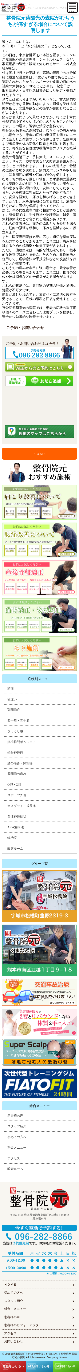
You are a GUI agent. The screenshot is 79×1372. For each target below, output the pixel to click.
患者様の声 (15, 1115)
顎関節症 (13, 710)
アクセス (13, 1158)
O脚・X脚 (14, 784)
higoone (63, 1357)
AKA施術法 (15, 827)
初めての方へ (16, 1137)
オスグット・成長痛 (21, 806)
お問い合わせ (13, 1341)
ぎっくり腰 (15, 731)
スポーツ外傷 (16, 795)
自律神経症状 (16, 816)
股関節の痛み (16, 774)
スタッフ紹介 (16, 1126)
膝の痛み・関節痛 (20, 763)
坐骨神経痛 (15, 752)
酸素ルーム (15, 848)
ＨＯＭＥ (39, 454)
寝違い (12, 699)
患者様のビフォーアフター (23, 1325)
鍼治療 (12, 838)
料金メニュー (16, 1147)
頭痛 (10, 688)
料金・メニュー (15, 1309)
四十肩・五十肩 (18, 720)
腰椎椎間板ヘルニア (21, 742)
